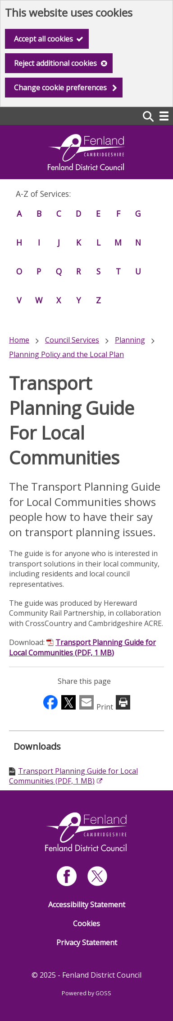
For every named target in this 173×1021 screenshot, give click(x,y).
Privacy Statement (86, 942)
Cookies (86, 923)
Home (19, 340)
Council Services (72, 340)
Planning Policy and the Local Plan (66, 354)
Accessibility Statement (86, 905)
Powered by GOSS (86, 993)
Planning (130, 340)
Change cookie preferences (60, 88)
